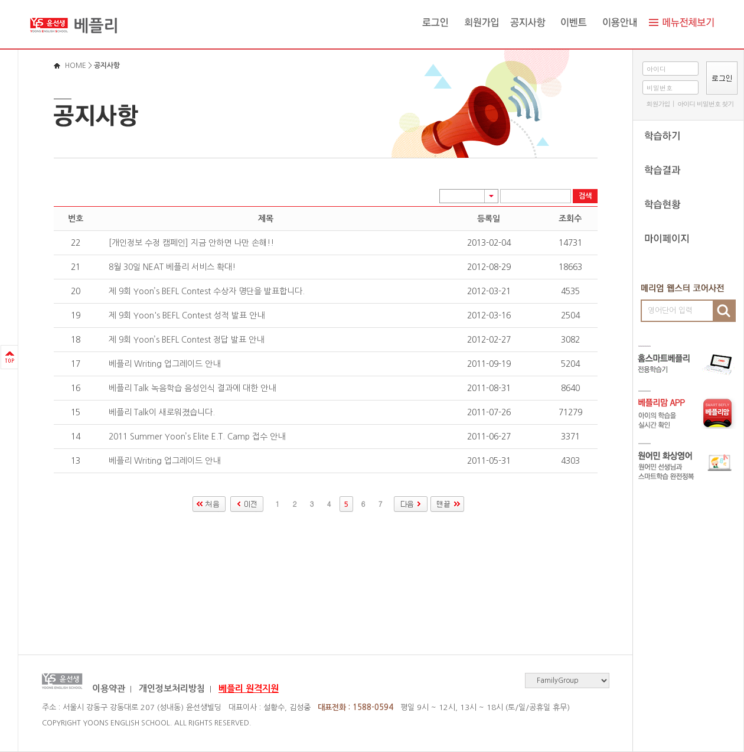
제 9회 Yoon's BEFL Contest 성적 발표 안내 (187, 315)
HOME (75, 65)
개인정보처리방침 (172, 688)
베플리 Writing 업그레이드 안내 (164, 364)
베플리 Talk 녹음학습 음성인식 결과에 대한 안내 (192, 388)
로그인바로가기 (0, 0)
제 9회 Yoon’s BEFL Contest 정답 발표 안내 (186, 340)
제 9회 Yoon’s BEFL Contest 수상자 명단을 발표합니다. (207, 291)
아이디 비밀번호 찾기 (705, 103)
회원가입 (658, 103)
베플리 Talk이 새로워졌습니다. (162, 412)
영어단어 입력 (670, 310)
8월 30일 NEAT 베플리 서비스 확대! (172, 267)
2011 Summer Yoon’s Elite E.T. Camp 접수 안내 (197, 436)
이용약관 (108, 688)
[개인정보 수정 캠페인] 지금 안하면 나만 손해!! (191, 243)
